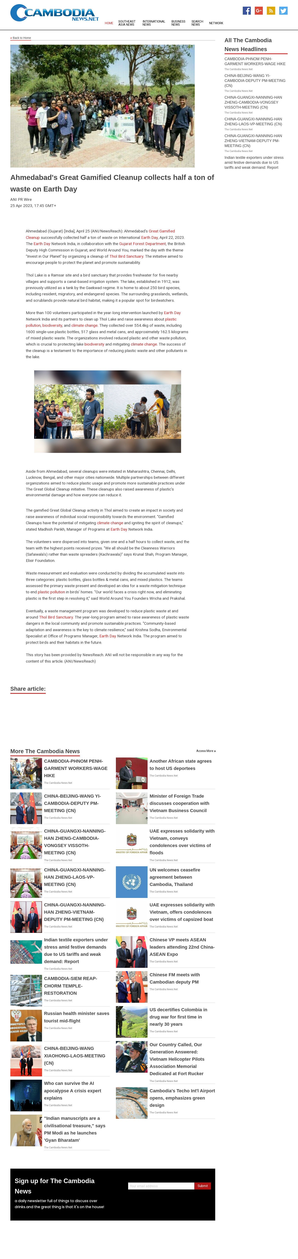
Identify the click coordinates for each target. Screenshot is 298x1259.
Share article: (28, 689)
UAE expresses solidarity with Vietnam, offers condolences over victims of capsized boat (182, 912)
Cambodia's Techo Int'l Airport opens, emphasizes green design (182, 1098)
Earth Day (149, 237)
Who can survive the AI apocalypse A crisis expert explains (72, 1090)
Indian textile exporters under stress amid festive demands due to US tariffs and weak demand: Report (254, 163)
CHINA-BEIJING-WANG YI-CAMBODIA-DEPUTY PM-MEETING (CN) (72, 803)
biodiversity (52, 325)
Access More (204, 751)
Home (109, 23)
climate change (84, 325)
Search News (197, 23)
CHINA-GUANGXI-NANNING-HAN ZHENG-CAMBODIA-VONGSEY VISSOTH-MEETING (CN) (253, 102)
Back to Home (20, 38)
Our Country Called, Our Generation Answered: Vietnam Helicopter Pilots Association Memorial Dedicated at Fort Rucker (177, 1059)
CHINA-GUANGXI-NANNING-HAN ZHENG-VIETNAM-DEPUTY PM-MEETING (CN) (75, 912)
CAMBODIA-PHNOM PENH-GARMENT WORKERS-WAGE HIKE (76, 768)
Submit (203, 1186)
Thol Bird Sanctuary (126, 256)
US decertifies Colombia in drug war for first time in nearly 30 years (178, 1017)
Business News (178, 23)
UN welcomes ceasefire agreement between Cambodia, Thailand (175, 877)
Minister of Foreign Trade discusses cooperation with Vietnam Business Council (179, 803)
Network (216, 23)
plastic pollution (51, 592)
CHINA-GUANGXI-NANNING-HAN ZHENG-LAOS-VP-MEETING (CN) (75, 877)
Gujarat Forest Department (142, 243)
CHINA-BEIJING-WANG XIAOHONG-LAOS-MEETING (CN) (74, 1055)
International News (154, 23)
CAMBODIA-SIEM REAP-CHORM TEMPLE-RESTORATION (70, 986)
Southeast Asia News (127, 23)
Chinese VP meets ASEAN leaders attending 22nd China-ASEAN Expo (182, 947)
